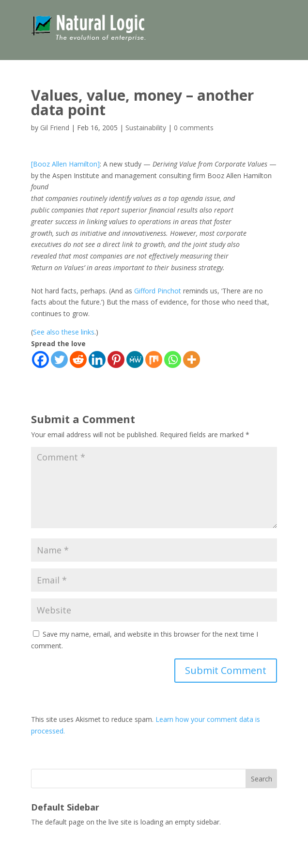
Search (261, 778)
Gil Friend (54, 127)
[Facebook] (40, 359)
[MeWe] (134, 359)
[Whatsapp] (172, 359)
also (53, 331)
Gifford (144, 290)
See (39, 331)
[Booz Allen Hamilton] (65, 163)
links (87, 331)
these (70, 331)
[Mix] (153, 359)
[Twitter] (59, 359)
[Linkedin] (97, 359)
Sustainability (145, 127)
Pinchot (169, 290)
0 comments (194, 127)
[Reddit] (78, 359)
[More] (191, 359)
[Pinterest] (116, 359)
